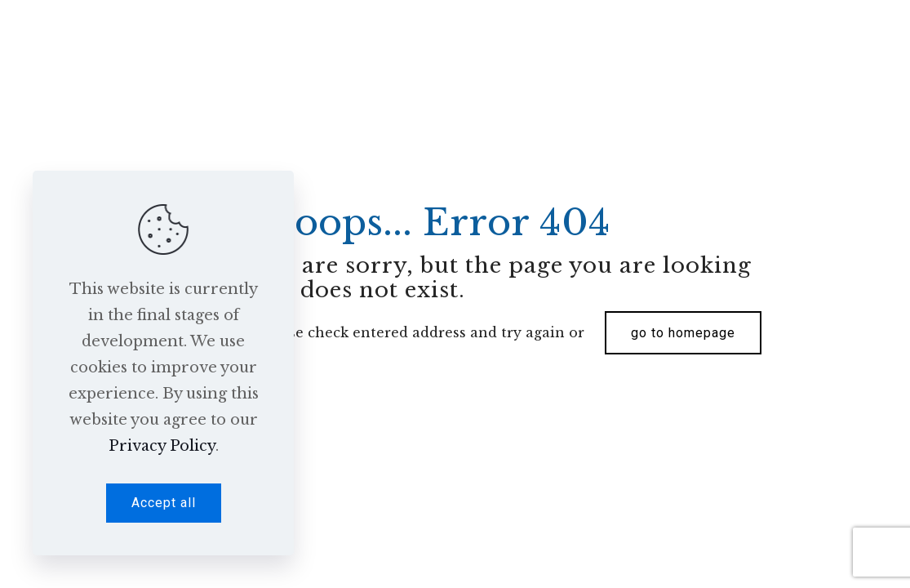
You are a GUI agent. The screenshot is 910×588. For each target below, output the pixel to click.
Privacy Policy (162, 446)
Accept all (163, 502)
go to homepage (683, 333)
